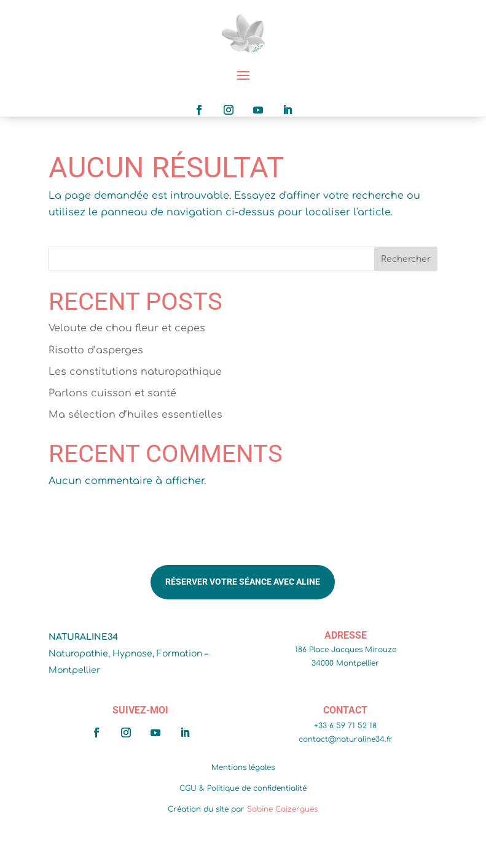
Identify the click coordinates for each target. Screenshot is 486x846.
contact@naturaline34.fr (346, 739)
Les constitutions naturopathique (135, 371)
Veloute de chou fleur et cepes (127, 328)
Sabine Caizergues (282, 809)
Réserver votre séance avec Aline (242, 581)
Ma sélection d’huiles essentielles (135, 414)
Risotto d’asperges (96, 350)
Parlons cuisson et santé (112, 393)
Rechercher (406, 259)
